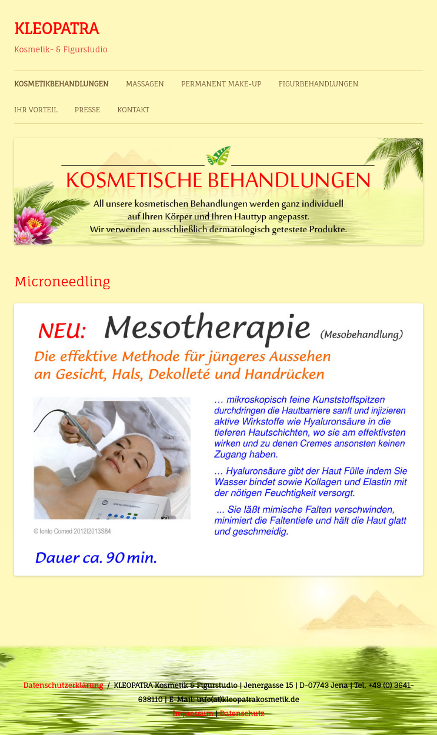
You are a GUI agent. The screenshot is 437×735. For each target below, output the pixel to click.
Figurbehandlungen (319, 83)
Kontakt (133, 109)
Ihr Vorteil (35, 109)
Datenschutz (241, 713)
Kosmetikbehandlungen (61, 83)
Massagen (145, 83)
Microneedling (62, 281)
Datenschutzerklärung (64, 685)
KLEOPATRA (56, 28)
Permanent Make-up (221, 83)
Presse (88, 109)
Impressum (192, 713)
